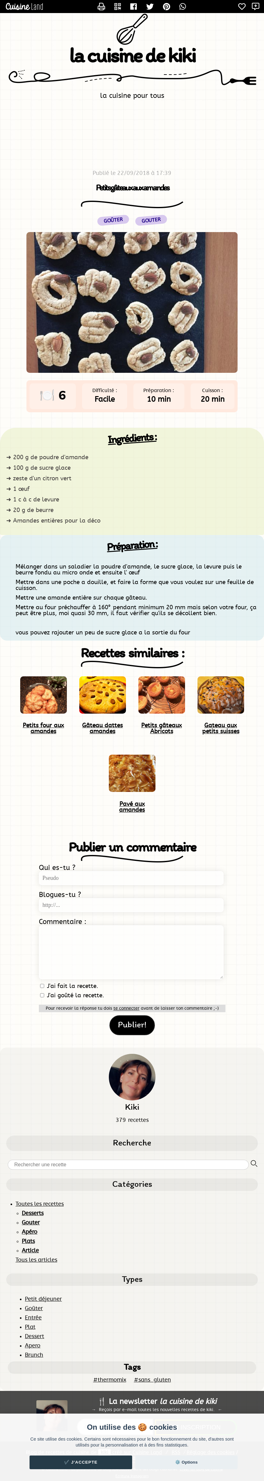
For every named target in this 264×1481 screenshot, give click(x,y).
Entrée (33, 1318)
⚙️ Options (186, 1462)
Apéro (29, 1232)
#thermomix (109, 1380)
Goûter (34, 1308)
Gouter (151, 220)
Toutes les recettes (40, 1204)
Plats (28, 1241)
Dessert (34, 1336)
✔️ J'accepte (81, 1462)
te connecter (126, 1008)
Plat (30, 1327)
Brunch (34, 1355)
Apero (32, 1346)
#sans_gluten (152, 1380)
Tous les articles (36, 1260)
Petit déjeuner (43, 1299)
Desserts (33, 1213)
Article (30, 1251)
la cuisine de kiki (132, 57)
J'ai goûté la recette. (72, 996)
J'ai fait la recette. (69, 986)
